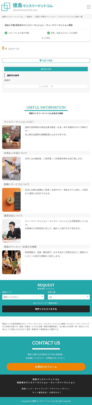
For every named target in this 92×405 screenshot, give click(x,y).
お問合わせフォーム (46, 366)
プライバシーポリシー (60, 389)
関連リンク (27, 389)
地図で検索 (47, 60)
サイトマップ (41, 389)
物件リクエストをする (46, 308)
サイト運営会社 (39, 392)
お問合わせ (54, 392)
